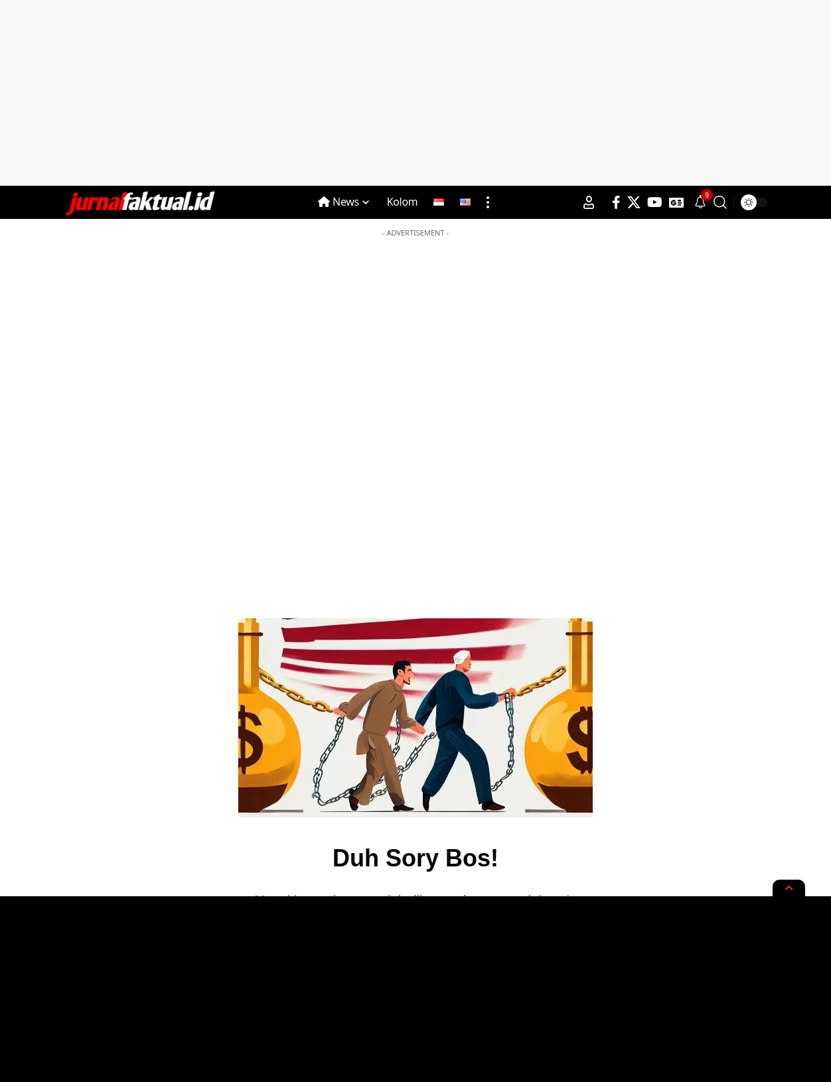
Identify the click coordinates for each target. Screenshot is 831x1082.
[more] (488, 202)
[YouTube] (655, 202)
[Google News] (676, 202)
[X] (634, 202)
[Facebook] (616, 202)
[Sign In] (588, 202)
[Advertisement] (415, 93)
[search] (720, 202)
